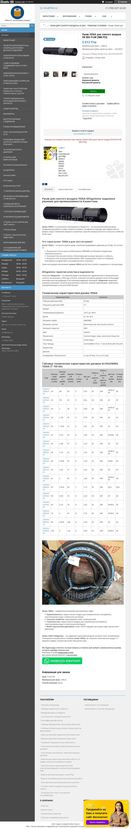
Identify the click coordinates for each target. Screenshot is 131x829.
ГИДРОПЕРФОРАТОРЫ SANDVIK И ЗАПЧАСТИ (16, 56)
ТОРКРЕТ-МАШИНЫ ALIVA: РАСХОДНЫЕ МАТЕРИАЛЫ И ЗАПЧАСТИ (14, 101)
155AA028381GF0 (46, 417)
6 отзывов (109, 2)
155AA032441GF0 (46, 435)
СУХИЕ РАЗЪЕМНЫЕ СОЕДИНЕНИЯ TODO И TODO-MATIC (15, 65)
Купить (93, 91)
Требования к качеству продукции (99, 709)
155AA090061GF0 (46, 522)
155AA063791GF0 (46, 504)
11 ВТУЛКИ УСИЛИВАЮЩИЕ (14, 211)
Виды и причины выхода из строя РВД (57, 774)
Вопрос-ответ (47, 809)
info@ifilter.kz (7, 332)
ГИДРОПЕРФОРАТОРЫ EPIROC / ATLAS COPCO (16, 74)
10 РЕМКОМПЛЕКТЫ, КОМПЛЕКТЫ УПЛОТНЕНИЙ (14, 205)
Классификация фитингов (52, 720)
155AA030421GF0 (46, 426)
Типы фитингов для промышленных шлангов (60, 782)
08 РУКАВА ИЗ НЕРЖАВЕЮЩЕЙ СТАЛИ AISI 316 (15, 197)
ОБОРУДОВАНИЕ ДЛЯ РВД (14, 242)
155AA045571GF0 (46, 469)
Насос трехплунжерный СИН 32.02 (15, 133)
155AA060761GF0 (46, 495)
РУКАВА (88, 16)
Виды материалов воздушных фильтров (58, 738)
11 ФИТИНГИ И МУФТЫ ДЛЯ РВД (16, 191)
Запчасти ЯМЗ (9, 175)
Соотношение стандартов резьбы (56, 716)
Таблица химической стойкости (54, 709)
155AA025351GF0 (46, 408)
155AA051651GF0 (46, 478)
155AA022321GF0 (46, 400)
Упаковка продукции (50, 705)
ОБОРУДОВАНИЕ (69, 16)
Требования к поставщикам (96, 705)
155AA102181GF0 (46, 530)
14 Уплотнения (9, 229)
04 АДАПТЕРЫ (8, 170)
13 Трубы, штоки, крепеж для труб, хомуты (15, 223)
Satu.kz (77, 824)
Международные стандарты (53, 712)
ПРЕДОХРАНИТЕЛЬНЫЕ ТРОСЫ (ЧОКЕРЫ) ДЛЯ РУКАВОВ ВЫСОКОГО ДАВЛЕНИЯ (15, 47)
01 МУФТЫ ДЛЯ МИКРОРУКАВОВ (10, 158)
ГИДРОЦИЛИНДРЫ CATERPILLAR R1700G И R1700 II (16, 82)
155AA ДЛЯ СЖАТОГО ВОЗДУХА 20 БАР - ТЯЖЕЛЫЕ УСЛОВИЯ (78, 26)
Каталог (5, 35)
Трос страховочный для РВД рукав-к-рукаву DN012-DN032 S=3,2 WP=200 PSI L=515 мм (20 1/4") (64, 163)
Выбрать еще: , (91, 80)
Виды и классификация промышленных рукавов (61, 778)
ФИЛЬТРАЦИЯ (9, 40)
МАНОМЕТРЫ (8, 114)
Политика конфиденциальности (54, 817)
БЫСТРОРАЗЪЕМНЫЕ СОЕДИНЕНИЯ (11, 120)
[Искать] (32, 26)
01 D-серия (7, 180)
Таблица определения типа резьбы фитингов (60, 724)
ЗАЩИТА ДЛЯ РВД (10, 108)
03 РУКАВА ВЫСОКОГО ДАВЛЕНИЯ (12, 150)
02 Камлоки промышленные (15, 165)
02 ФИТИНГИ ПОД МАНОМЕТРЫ (16, 216)
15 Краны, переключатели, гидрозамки (14, 236)
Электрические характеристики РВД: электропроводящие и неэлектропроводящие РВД (60, 768)
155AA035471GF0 (46, 443)
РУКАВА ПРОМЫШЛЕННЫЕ (14, 126)
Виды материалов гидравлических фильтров (60, 734)
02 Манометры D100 (11, 186)
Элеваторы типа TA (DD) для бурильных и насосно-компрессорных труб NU (15, 90)
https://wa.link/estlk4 (10, 351)
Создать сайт (20, 2)
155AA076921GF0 (46, 513)
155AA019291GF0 (46, 391)
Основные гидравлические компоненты (58, 742)
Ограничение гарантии (51, 813)
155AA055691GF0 (46, 487)
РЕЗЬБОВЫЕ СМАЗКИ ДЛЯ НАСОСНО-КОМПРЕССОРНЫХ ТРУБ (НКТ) (15, 142)
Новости (44, 806)
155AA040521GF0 (46, 461)
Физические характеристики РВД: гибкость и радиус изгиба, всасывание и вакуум (60, 760)
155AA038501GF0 (46, 452)
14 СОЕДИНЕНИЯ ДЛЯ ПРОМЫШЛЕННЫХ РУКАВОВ (15, 248)
